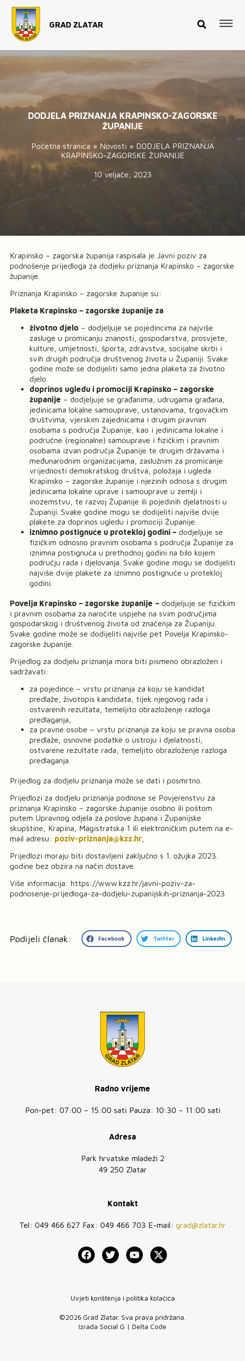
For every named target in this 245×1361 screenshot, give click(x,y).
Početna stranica (60, 145)
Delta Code (149, 1326)
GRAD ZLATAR (76, 18)
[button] (201, 18)
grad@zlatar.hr (201, 1225)
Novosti (113, 145)
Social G (112, 1326)
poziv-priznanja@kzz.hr (98, 838)
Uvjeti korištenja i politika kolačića (123, 1298)
